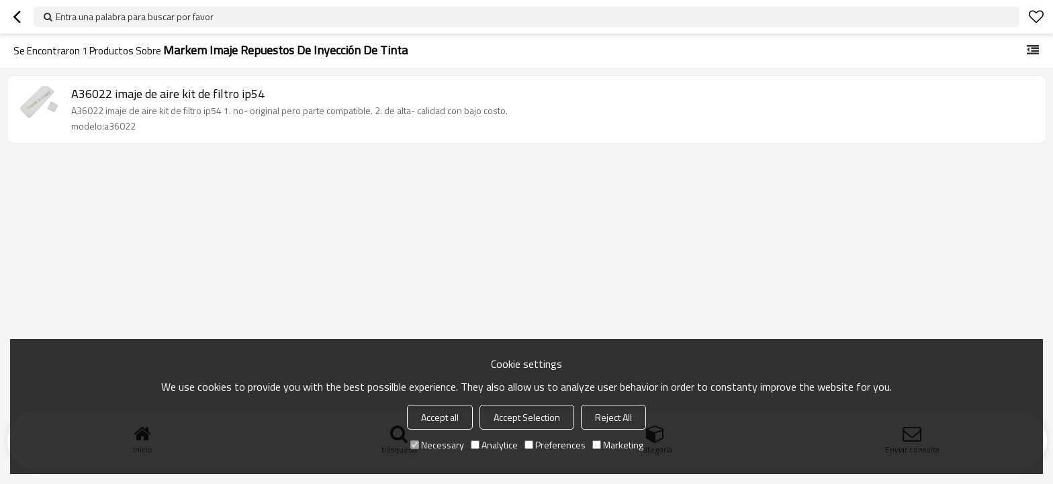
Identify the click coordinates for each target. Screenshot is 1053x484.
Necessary (437, 445)
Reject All (613, 417)
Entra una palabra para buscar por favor (135, 16)
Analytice (494, 445)
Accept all (440, 417)
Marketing (617, 445)
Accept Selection (527, 417)
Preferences (555, 445)
